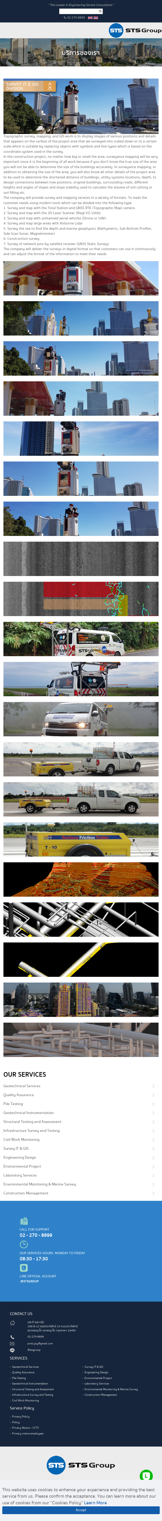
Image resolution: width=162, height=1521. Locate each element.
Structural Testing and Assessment (32, 1122)
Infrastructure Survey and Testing (31, 1131)
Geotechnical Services (21, 1086)
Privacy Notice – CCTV (25, 1428)
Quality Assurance (18, 1095)
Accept (81, 1510)
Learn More (95, 1502)
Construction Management (25, 1193)
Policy (16, 1422)
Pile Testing (13, 1104)
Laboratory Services (20, 1175)
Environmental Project (22, 1166)
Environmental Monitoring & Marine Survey (39, 1184)
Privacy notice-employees (28, 1433)
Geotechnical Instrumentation (28, 1113)
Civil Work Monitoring (21, 1140)
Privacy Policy (21, 1417)
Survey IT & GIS (16, 1149)
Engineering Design (19, 1158)
